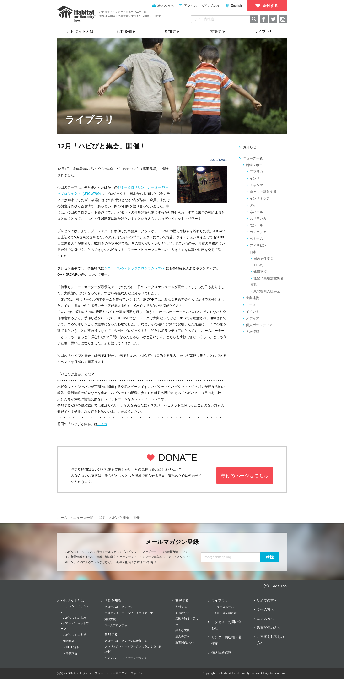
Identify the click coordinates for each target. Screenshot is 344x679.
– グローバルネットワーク (75, 626)
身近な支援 (182, 630)
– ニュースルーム (222, 606)
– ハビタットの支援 (73, 634)
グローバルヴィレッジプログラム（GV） (135, 268)
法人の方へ (182, 636)
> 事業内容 (70, 653)
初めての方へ (267, 600)
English (236, 5)
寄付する (181, 606)
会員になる (182, 613)
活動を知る (112, 600)
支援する (182, 600)
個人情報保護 (221, 653)
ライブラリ (219, 600)
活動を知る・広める (186, 621)
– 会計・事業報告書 (224, 613)
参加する (111, 634)
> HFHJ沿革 (71, 647)
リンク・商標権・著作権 (226, 640)
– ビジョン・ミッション (75, 608)
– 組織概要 (68, 641)
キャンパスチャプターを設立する (125, 658)
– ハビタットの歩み (73, 617)
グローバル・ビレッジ (118, 606)
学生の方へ (265, 609)
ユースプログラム (115, 625)
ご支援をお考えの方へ (270, 640)
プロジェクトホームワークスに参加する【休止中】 (133, 649)
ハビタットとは (72, 600)
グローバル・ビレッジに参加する (125, 640)
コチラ (102, 424)
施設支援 (110, 619)
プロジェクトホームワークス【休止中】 (130, 613)
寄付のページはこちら (245, 475)
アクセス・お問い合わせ (202, 5)
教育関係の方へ (185, 642)
